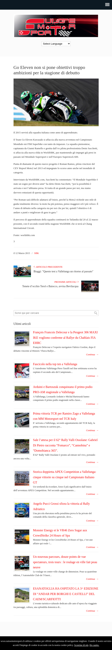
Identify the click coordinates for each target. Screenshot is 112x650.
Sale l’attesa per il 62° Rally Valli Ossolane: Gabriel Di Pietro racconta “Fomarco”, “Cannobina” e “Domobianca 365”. (65, 445)
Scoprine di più (81, 645)
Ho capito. (94, 645)
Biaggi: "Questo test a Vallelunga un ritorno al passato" (63, 271)
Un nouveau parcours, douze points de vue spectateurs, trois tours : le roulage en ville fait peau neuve (65, 562)
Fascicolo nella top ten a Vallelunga (55, 364)
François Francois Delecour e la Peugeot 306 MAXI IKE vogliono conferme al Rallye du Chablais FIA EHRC (65, 337)
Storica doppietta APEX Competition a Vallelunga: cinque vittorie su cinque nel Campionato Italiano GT (64, 477)
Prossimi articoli (67, 282)
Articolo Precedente (48, 267)
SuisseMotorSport (56, 25)
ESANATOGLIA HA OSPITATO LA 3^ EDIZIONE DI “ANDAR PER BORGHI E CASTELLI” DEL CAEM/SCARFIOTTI (65, 594)
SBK (36, 253)
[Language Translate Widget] (56, 43)
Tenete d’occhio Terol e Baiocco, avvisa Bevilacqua (50, 286)
